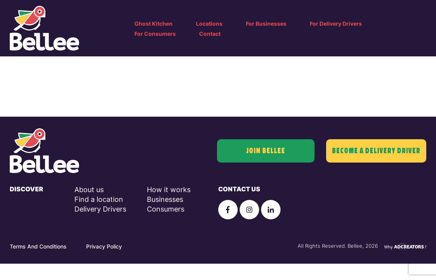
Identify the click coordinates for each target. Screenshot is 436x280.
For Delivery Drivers (336, 23)
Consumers (165, 209)
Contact (210, 33)
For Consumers (155, 33)
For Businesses (266, 23)
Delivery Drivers (100, 209)
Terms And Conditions (38, 246)
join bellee (265, 151)
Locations (209, 23)
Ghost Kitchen (153, 23)
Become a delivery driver (376, 151)
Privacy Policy (104, 246)
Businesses (165, 199)
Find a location (98, 199)
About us (89, 190)
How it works (169, 190)
